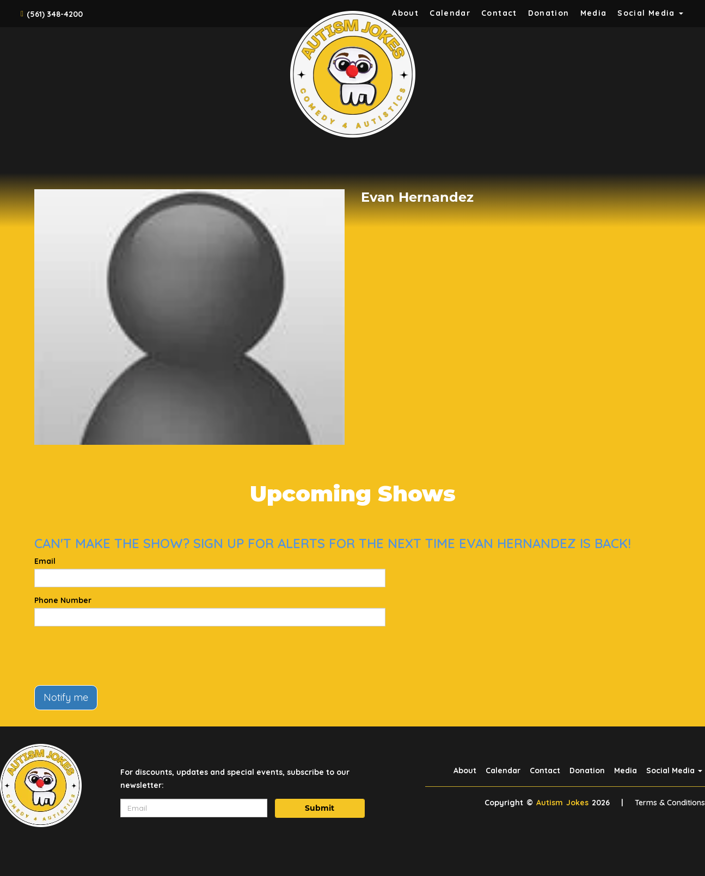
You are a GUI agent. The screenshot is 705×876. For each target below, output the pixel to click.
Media (593, 13)
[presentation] (117, 656)
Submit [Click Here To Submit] (319, 808)
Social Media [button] (650, 13)
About (464, 770)
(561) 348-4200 (55, 14)
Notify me (66, 697)
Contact (499, 13)
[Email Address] (193, 808)
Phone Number (62, 600)
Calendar (450, 13)
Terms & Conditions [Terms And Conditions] (670, 802)
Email (45, 561)
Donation (548, 13)
